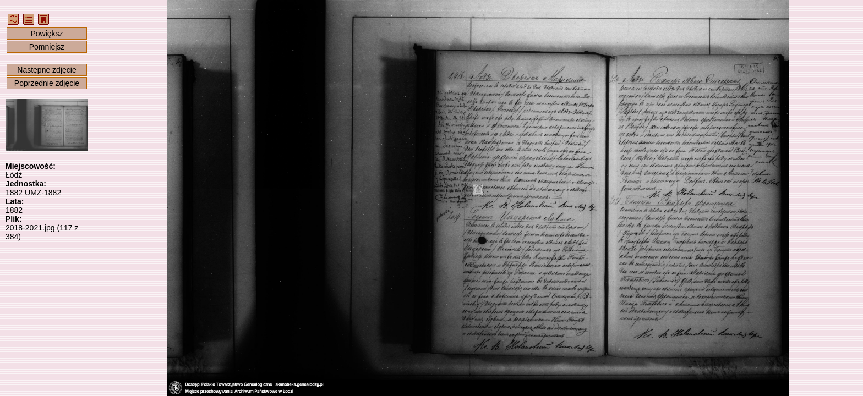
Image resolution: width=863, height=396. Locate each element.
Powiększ (46, 33)
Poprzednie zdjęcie (46, 83)
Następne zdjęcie (46, 69)
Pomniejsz (47, 46)
